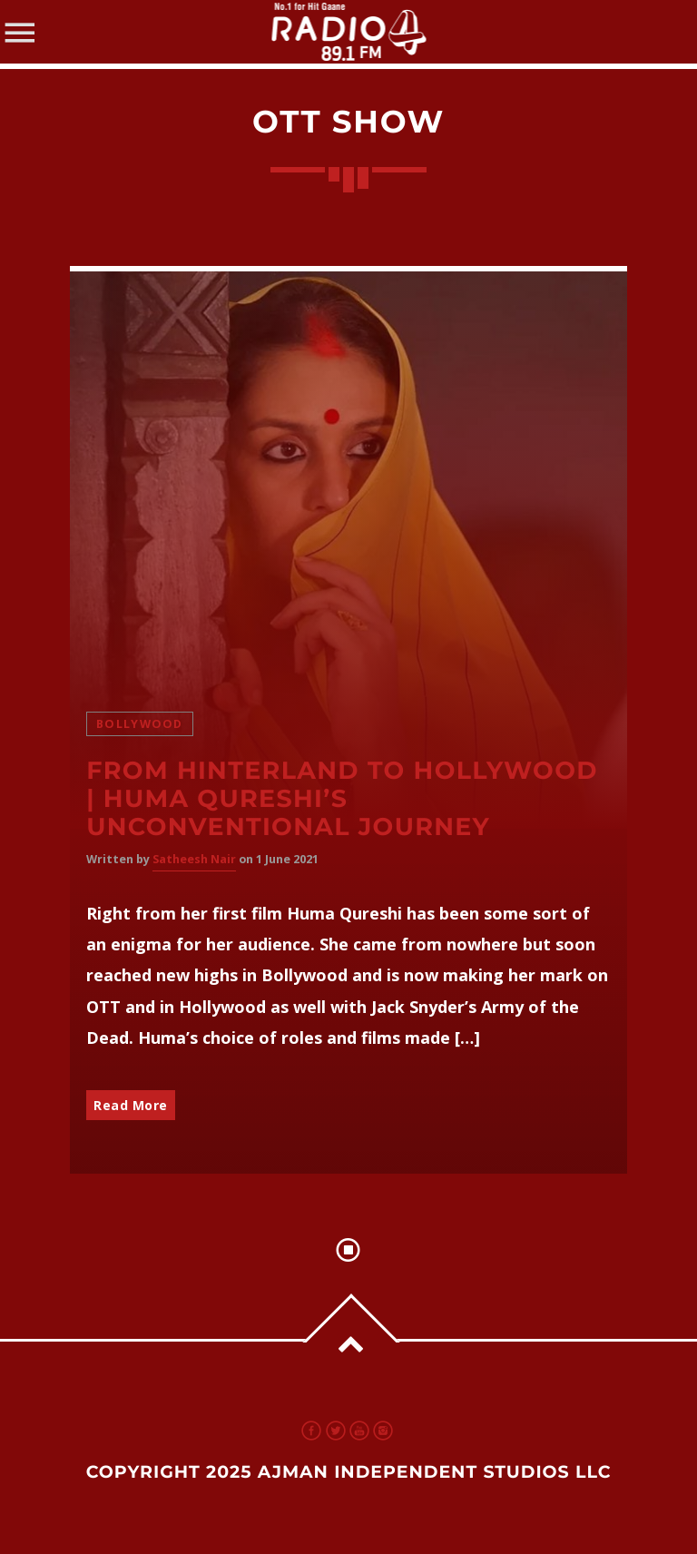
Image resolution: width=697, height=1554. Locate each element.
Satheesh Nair (194, 859)
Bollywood (139, 724)
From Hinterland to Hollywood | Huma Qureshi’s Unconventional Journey (342, 798)
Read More (130, 1105)
